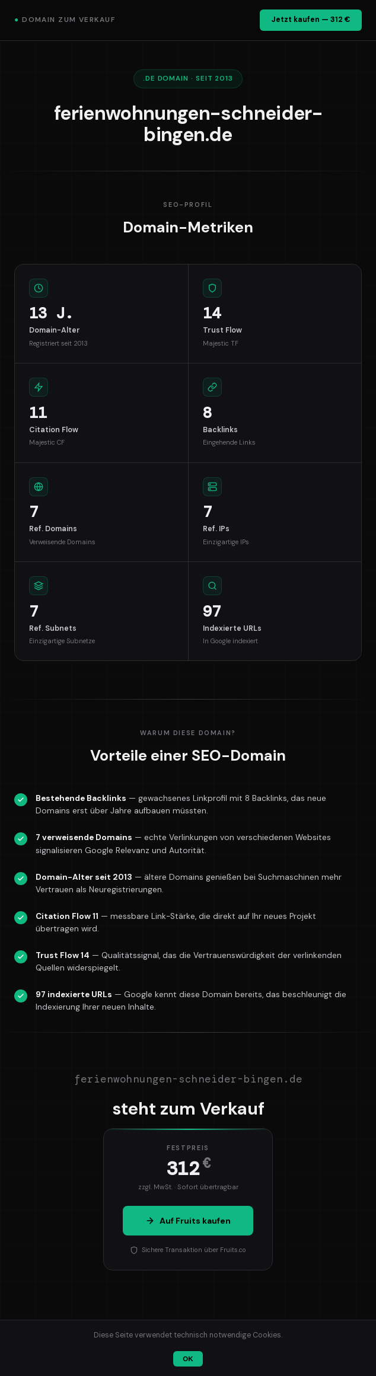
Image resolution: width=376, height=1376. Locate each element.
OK (188, 1358)
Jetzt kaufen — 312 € (310, 19)
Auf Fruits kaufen (188, 1220)
